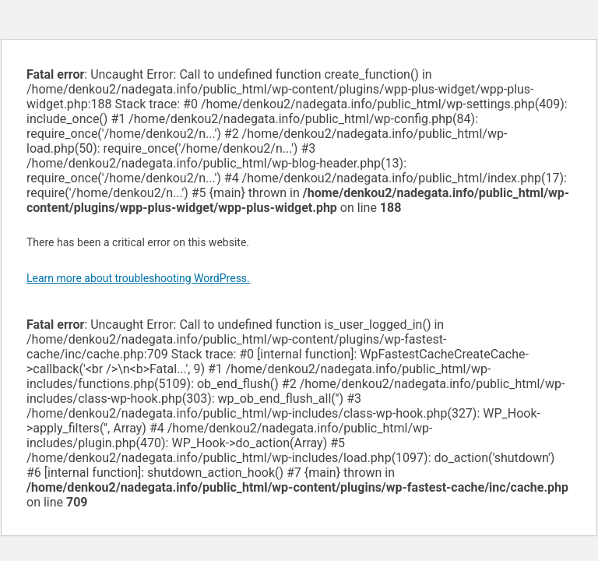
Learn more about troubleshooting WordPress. (138, 278)
